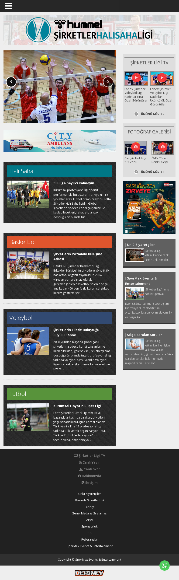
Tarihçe (89, 507)
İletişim (90, 483)
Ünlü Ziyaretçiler (89, 494)
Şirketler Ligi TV (89, 456)
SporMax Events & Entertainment (90, 546)
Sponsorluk (89, 526)
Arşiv (89, 520)
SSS (89, 533)
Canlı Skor (89, 469)
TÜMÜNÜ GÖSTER (149, 112)
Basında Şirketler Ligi (89, 500)
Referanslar (89, 540)
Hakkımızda (89, 476)
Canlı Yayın (89, 462)
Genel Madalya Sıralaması (89, 513)
